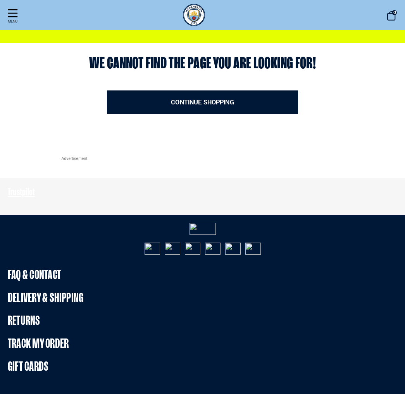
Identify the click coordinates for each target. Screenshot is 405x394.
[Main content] (202, 84)
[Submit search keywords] (365, 16)
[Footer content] (202, 259)
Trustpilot (21, 191)
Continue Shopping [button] (202, 102)
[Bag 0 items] (391, 16)
